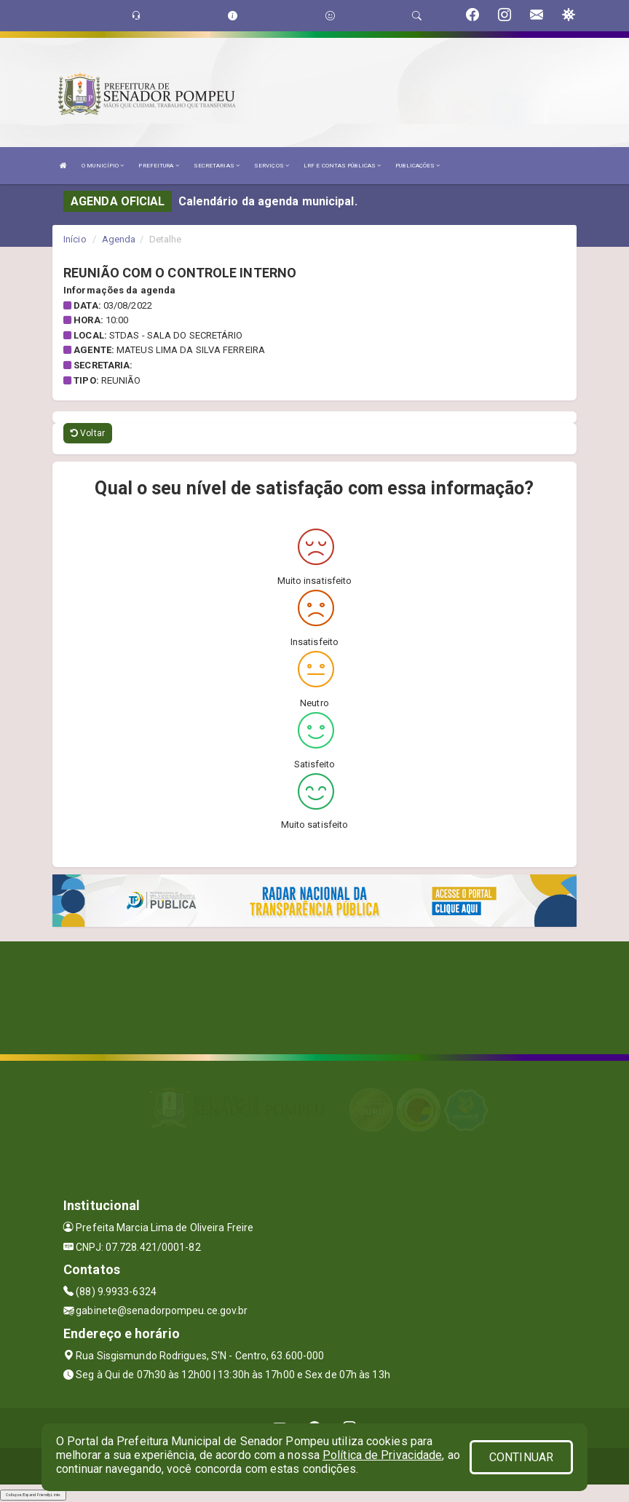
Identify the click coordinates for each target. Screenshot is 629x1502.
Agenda (119, 239)
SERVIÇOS (271, 165)
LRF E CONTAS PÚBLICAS (342, 165)
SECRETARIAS (217, 165)
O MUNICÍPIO (103, 165)
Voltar (88, 433)
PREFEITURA (158, 165)
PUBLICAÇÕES (417, 165)
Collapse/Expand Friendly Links (33, 1495)
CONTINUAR (521, 1457)
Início (75, 239)
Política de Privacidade (382, 1455)
